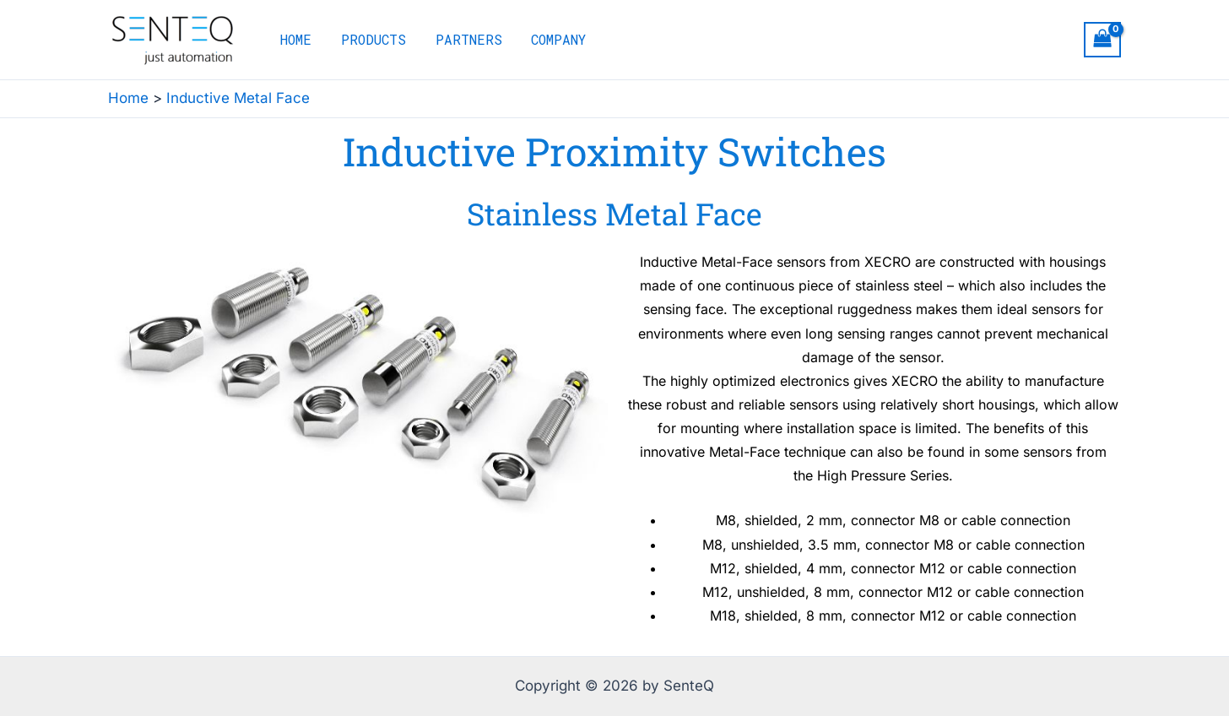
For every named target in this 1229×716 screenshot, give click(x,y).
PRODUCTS (370, 39)
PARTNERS (463, 39)
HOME (295, 39)
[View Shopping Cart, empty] (1102, 40)
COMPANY (550, 39)
